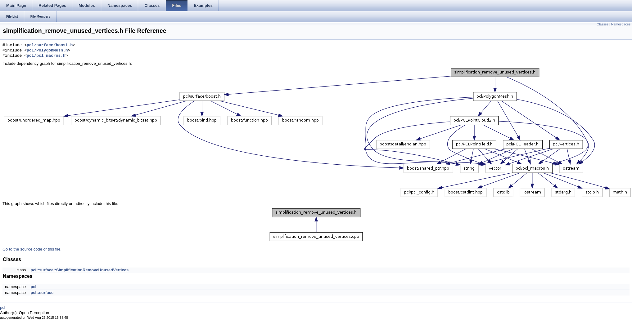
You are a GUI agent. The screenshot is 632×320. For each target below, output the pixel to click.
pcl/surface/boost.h (50, 45)
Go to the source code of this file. (31, 249)
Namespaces (620, 24)
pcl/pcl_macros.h (46, 56)
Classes (602, 24)
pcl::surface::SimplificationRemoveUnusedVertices (79, 270)
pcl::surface (41, 292)
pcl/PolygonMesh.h (47, 50)
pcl (33, 286)
